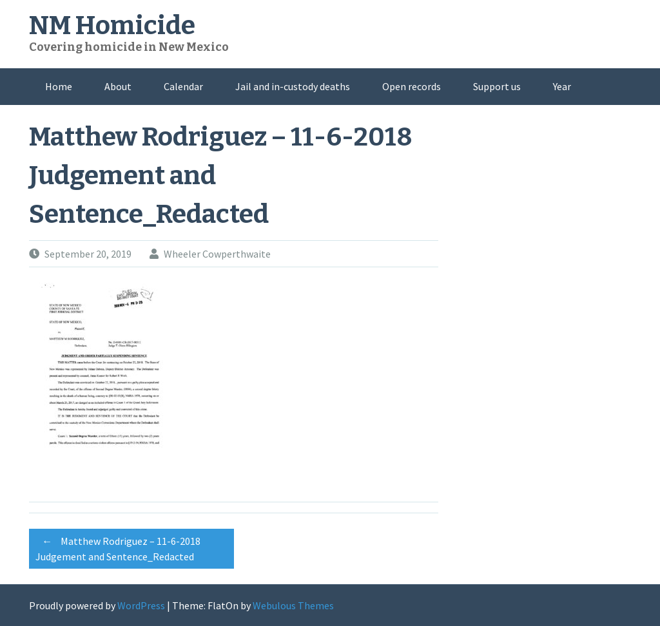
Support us (497, 86)
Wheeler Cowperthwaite (217, 253)
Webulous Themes (293, 605)
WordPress (141, 605)
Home (58, 86)
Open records (411, 86)
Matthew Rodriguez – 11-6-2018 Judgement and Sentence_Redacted (117, 547)
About (117, 86)
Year (562, 86)
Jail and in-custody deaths (292, 86)
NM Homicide (112, 25)
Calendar (183, 86)
